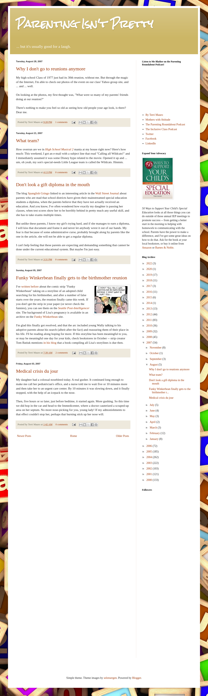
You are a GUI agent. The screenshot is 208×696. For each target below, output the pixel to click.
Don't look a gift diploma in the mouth (53, 184)
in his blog (49, 342)
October (154, 353)
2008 (149, 337)
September (156, 358)
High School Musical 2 (59, 149)
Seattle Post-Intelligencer (73, 308)
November (156, 347)
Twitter (150, 134)
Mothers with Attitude (158, 119)
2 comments (62, 352)
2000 (149, 479)
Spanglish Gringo (38, 193)
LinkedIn (151, 143)
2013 (149, 308)
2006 (149, 445)
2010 (149, 325)
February (155, 433)
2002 (149, 468)
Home (73, 435)
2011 (149, 320)
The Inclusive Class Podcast (161, 129)
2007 (149, 342)
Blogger (136, 677)
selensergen (110, 677)
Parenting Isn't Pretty (84, 24)
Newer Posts (24, 435)
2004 (149, 457)
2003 (149, 462)
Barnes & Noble (164, 247)
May (152, 416)
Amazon (146, 247)
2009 (149, 331)
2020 (149, 269)
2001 (149, 474)
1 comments (61, 122)
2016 (149, 291)
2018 (149, 280)
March (154, 427)
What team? (27, 140)
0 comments (61, 172)
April (153, 421)
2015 (149, 297)
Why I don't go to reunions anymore (50, 68)
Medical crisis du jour (37, 371)
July (152, 404)
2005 (149, 451)
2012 (149, 314)
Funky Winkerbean (46, 316)
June (152, 410)
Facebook (151, 138)
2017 (149, 286)
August (154, 364)
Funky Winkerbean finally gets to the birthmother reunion (71, 277)
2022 (149, 263)
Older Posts (122, 435)
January (154, 438)
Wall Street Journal (107, 193)
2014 (149, 303)
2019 (149, 274)
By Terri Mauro (154, 114)
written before (30, 286)
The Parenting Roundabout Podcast (165, 124)
